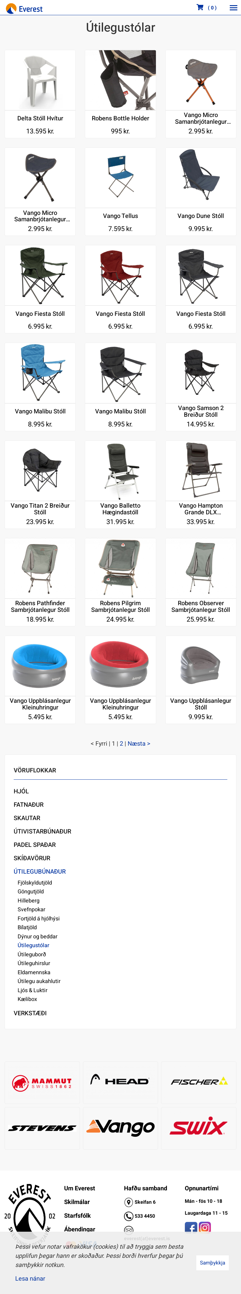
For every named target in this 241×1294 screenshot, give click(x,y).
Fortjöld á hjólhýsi (39, 919)
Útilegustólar (33, 945)
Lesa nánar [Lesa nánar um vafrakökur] (30, 1278)
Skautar (27, 818)
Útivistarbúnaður (42, 831)
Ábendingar (79, 1229)
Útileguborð (32, 955)
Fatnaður (28, 804)
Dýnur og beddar (37, 937)
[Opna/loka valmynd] (233, 7)
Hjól (21, 791)
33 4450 (146, 1216)
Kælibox (27, 999)
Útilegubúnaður (40, 871)
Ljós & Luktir (32, 990)
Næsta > (139, 743)
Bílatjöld (27, 927)
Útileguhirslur (34, 963)
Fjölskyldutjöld (35, 883)
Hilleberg (29, 901)
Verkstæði (30, 1013)
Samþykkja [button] (212, 1263)
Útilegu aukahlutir (39, 981)
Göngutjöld (31, 892)
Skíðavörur (32, 858)
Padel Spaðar (35, 844)
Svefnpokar (31, 910)
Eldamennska (34, 972)
